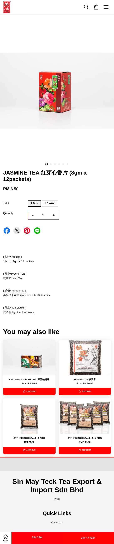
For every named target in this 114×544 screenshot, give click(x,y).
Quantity (8, 213)
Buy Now (37, 537)
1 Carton (50, 203)
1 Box (34, 203)
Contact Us (57, 522)
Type (6, 202)
